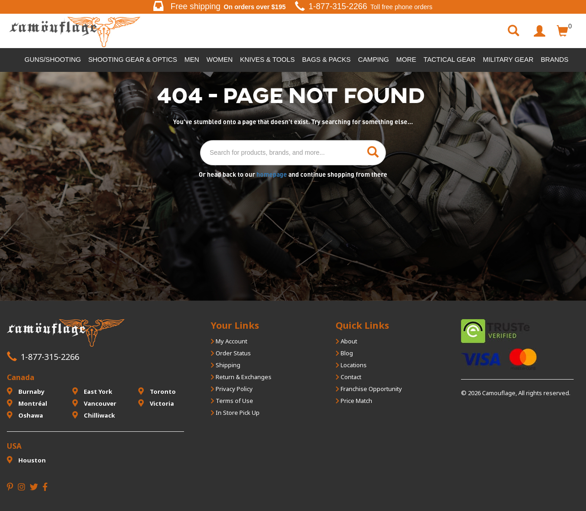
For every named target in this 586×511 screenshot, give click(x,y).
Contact (348, 377)
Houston (26, 460)
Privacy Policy (232, 389)
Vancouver (94, 403)
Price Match (354, 401)
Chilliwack (93, 415)
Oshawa (25, 415)
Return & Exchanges (241, 377)
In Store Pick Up (235, 412)
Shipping (225, 365)
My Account (229, 341)
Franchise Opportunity (369, 389)
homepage (272, 174)
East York (92, 391)
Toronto (157, 391)
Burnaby (25, 391)
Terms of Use (232, 401)
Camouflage (498, 393)
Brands (554, 59)
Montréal (27, 403)
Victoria (156, 403)
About (346, 341)
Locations (351, 365)
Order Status (231, 353)
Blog (344, 353)
